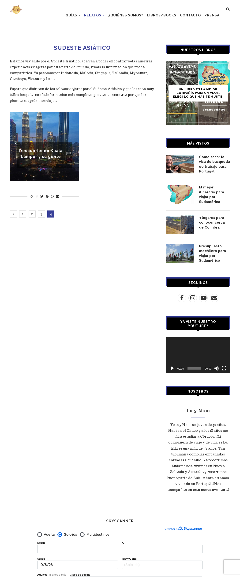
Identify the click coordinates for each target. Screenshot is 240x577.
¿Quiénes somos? (125, 15)
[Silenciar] (216, 364)
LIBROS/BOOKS (161, 15)
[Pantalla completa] (224, 364)
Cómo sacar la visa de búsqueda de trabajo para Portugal (214, 163)
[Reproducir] (172, 364)
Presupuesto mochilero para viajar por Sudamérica (212, 250)
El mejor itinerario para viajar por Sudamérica (214, 190)
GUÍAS (71, 15)
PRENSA (212, 15)
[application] (198, 351)
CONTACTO (190, 15)
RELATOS (92, 15)
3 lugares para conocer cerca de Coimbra (214, 219)
